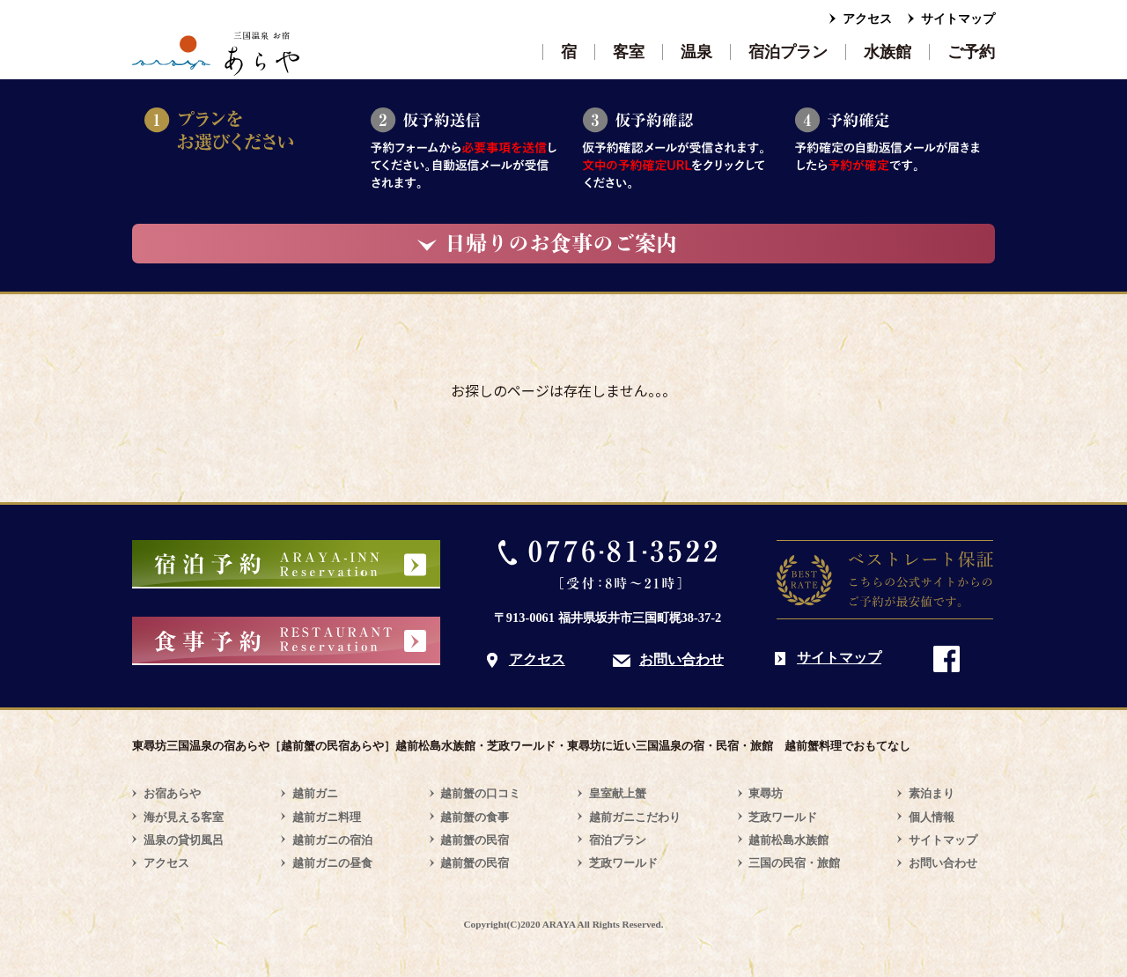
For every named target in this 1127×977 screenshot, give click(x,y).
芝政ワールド (623, 863)
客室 (629, 52)
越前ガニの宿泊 (332, 840)
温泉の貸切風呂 (184, 840)
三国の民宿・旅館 (794, 863)
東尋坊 (765, 793)
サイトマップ (958, 19)
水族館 (887, 52)
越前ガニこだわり (635, 817)
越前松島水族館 (788, 840)
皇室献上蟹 (617, 793)
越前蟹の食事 (474, 817)
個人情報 (931, 817)
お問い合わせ (681, 659)
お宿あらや (172, 793)
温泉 (696, 52)
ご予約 (971, 52)
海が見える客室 (184, 817)
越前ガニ (315, 793)
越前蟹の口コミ (480, 793)
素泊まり (931, 793)
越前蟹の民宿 (474, 840)
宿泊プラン (788, 52)
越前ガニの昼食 (332, 863)
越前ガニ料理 (326, 817)
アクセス (867, 19)
